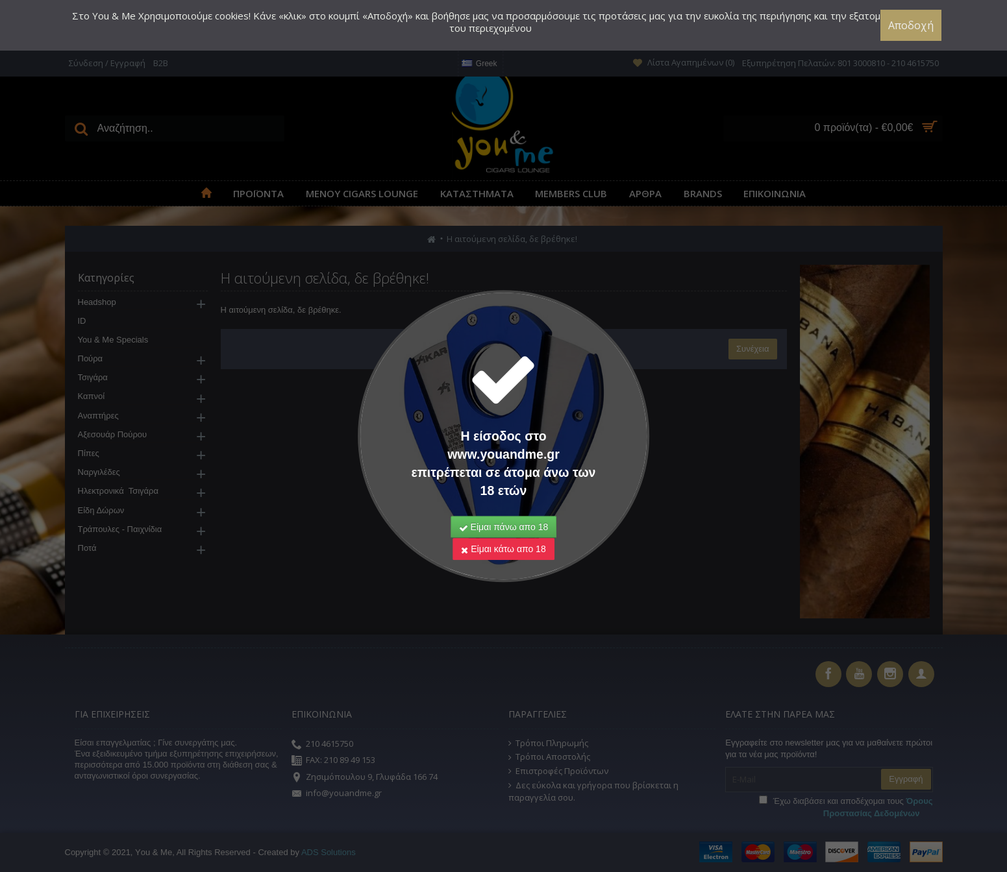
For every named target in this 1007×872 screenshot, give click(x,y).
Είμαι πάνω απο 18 (504, 509)
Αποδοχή (912, 25)
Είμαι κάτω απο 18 (503, 531)
